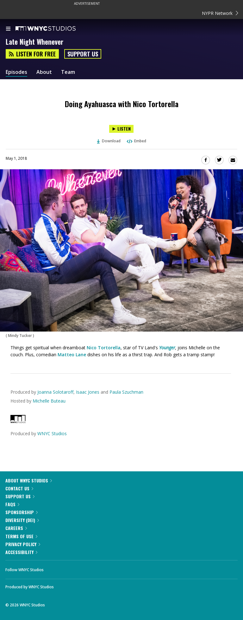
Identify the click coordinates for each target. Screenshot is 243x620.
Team (68, 72)
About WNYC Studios (28, 480)
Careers (16, 528)
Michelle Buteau (49, 401)
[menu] (8, 29)
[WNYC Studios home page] (53, 29)
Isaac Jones (87, 392)
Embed (136, 141)
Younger (167, 348)
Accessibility (21, 552)
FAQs (12, 504)
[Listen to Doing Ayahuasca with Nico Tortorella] (121, 129)
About (44, 72)
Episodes (16, 72)
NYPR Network (220, 13)
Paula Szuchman (126, 392)
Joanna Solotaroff (55, 392)
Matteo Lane (72, 355)
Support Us (82, 54)
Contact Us (19, 488)
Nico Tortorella (104, 348)
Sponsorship (21, 512)
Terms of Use (21, 536)
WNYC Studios (52, 433)
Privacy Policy (22, 544)
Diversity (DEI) (22, 520)
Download (109, 141)
